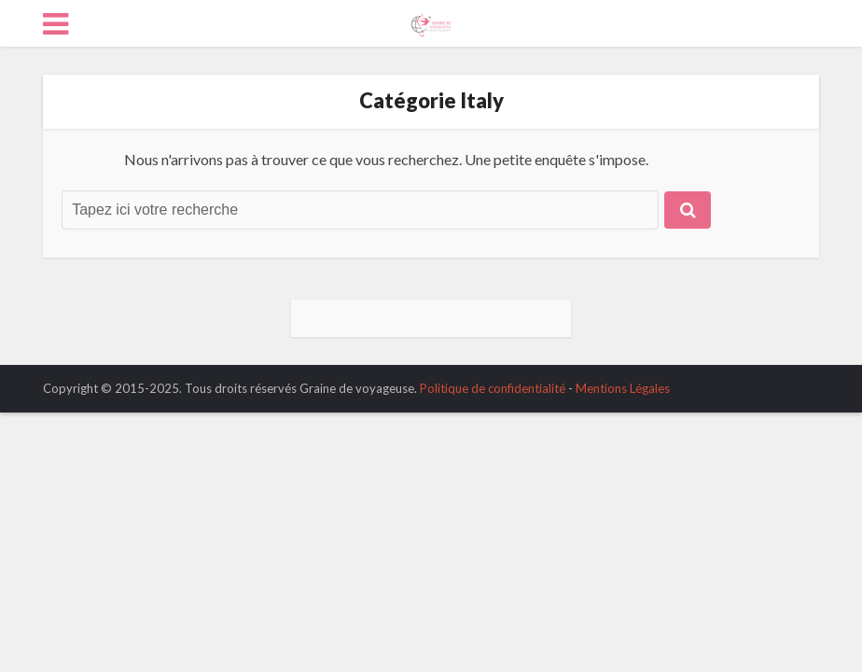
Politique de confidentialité (492, 388)
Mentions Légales (623, 388)
